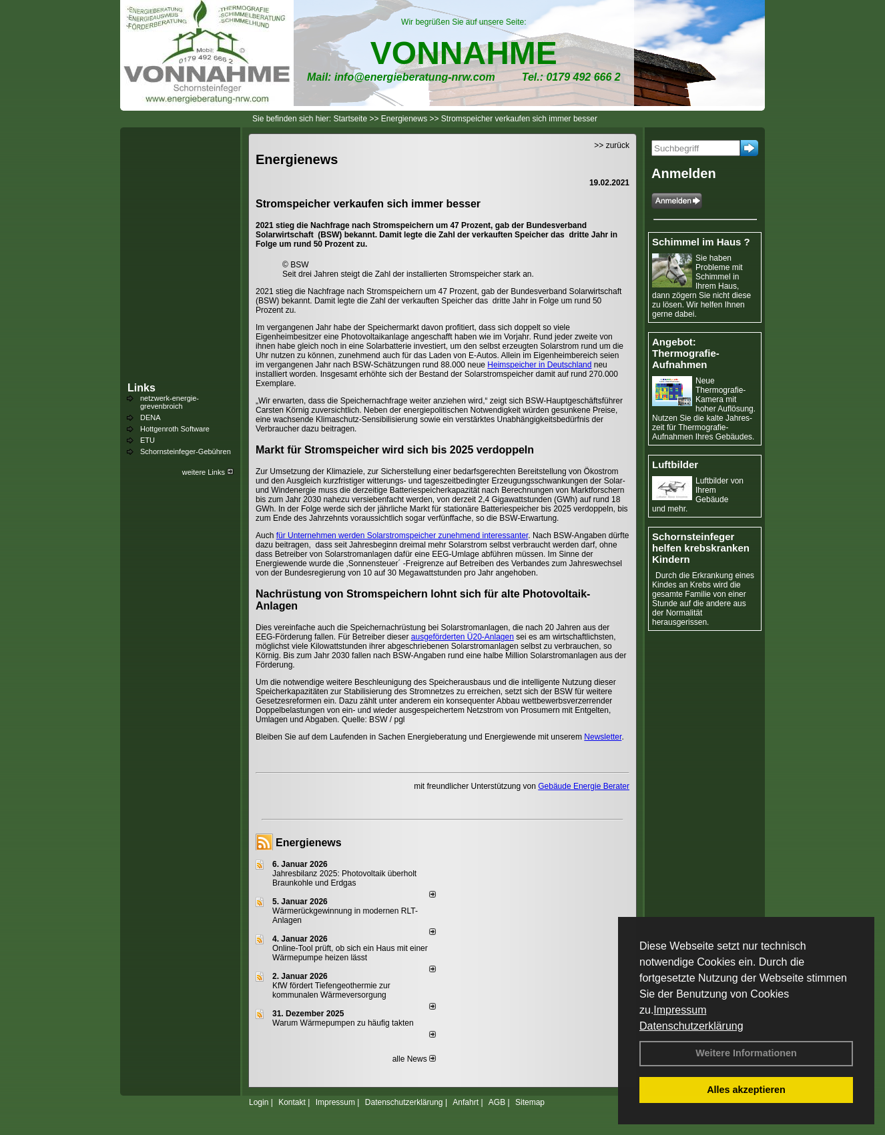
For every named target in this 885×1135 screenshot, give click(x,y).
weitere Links (208, 472)
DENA (150, 417)
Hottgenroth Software (175, 429)
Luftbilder (675, 464)
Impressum (679, 1010)
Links (141, 387)
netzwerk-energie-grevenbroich (169, 402)
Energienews (309, 842)
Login (258, 1102)
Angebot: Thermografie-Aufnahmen (685, 353)
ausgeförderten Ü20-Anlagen (462, 637)
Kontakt (292, 1102)
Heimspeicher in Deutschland (539, 364)
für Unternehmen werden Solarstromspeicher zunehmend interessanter (402, 535)
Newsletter (602, 737)
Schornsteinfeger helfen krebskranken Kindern (701, 548)
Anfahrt (466, 1102)
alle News (414, 1059)
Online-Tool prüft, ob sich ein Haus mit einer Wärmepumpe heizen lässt (350, 953)
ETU (147, 440)
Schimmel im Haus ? (701, 241)
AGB (497, 1102)
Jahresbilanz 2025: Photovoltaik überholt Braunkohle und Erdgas (344, 878)
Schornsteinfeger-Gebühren (185, 451)
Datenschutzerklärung (691, 1026)
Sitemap (530, 1102)
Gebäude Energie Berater (583, 786)
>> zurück (611, 145)
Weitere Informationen (746, 1053)
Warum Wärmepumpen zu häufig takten (343, 1023)
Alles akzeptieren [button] (746, 1089)
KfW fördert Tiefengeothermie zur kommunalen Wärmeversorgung (331, 990)
